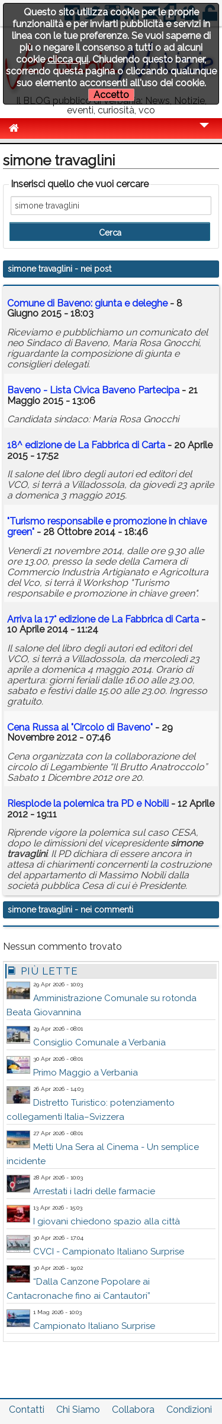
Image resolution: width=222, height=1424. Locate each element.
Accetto (111, 94)
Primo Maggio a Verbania (85, 1072)
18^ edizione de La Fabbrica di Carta (86, 445)
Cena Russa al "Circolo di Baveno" (81, 727)
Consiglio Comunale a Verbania (99, 1042)
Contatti (26, 1409)
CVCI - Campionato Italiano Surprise (108, 1251)
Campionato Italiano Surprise (94, 1326)
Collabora (133, 1409)
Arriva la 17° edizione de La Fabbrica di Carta (103, 619)
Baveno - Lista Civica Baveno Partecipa (93, 390)
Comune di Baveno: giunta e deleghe (87, 303)
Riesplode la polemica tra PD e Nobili (88, 803)
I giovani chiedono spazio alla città (106, 1221)
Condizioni (189, 1409)
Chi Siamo (78, 1409)
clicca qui (67, 59)
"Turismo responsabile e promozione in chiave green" (107, 526)
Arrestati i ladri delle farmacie (94, 1191)
